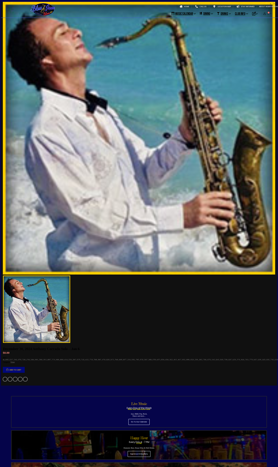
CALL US (200, 6)
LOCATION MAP (222, 6)
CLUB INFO (240, 13)
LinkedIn (15, 379)
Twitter (10, 379)
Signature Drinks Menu (139, 454)
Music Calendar (182, 13)
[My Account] (264, 13)
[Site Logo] (42, 9)
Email (25, 379)
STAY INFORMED (246, 6)
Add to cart (15, 370)
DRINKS (222, 13)
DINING (205, 13)
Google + (20, 379)
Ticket (12, 362)
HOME (184, 6)
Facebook (5, 379)
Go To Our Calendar (139, 422)
